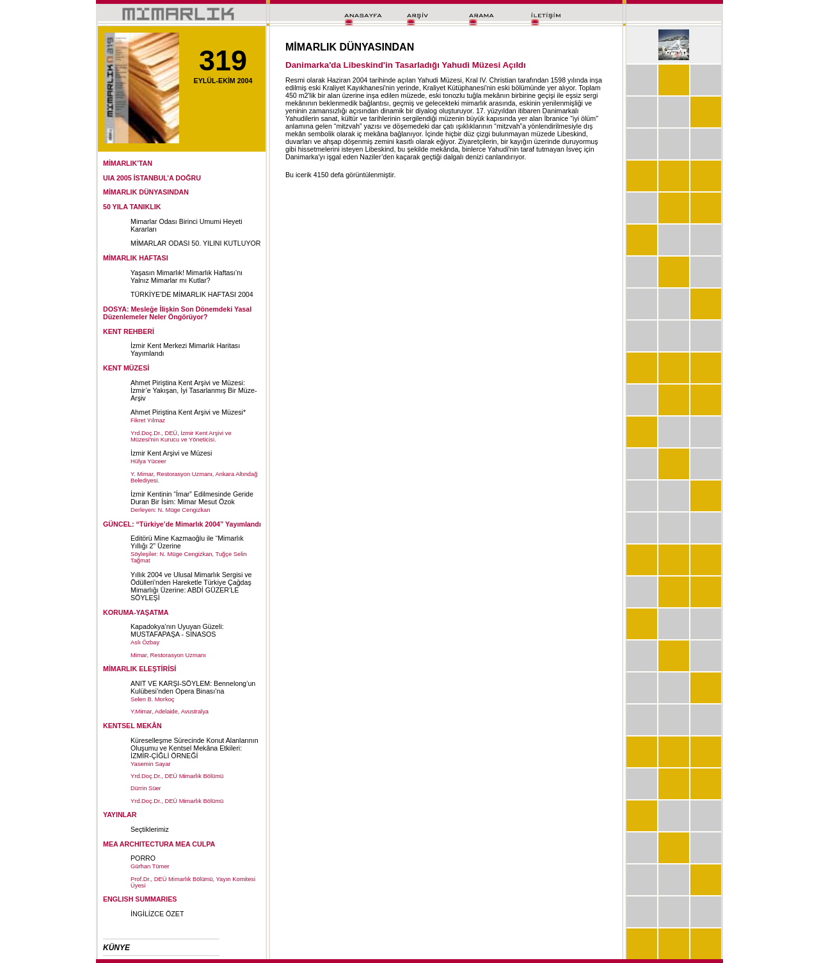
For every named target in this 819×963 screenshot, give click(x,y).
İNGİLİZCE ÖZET (157, 914)
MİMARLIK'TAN (127, 163)
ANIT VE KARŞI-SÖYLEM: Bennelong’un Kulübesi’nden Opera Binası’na (193, 687)
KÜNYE (116, 947)
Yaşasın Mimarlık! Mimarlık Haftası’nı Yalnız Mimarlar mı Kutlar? (187, 276)
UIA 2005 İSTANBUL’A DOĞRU (152, 178)
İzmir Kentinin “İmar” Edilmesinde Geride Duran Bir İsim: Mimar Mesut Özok (192, 497)
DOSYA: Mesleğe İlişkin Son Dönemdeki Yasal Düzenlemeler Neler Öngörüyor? (177, 313)
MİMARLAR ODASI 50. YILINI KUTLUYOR (196, 243)
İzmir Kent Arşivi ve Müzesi (171, 453)
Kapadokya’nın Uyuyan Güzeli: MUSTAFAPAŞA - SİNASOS (177, 630)
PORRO (143, 858)
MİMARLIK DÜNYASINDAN (146, 192)
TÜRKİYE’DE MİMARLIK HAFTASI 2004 (192, 294)
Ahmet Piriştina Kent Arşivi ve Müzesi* (188, 412)
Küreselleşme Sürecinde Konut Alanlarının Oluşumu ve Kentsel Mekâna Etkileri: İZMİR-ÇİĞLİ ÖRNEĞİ (194, 748)
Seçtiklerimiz (150, 829)
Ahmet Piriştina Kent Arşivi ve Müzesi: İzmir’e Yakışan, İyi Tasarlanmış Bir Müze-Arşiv (194, 390)
